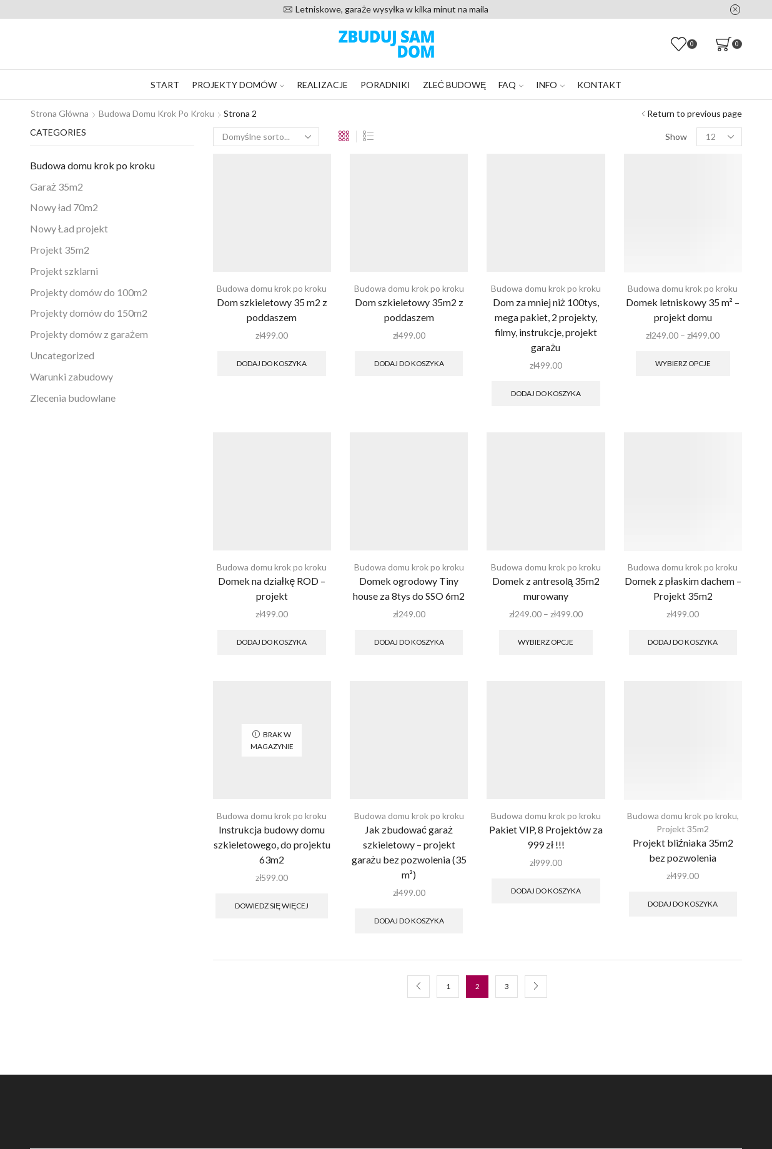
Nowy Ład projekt (69, 228)
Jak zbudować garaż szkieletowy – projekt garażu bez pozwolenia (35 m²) (409, 851)
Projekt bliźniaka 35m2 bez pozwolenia (683, 850)
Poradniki (385, 84)
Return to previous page (694, 113)
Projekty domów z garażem (89, 334)
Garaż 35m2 (56, 186)
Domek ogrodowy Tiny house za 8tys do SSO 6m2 (409, 588)
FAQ (510, 84)
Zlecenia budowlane (73, 398)
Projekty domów (238, 84)
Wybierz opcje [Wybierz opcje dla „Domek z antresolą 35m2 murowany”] (545, 642)
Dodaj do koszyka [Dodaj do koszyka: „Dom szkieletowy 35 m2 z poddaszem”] (272, 363)
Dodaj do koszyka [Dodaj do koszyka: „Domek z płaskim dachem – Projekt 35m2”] (683, 642)
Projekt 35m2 (682, 828)
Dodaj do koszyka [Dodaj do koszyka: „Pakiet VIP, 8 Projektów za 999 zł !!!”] (546, 890)
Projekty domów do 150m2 (88, 313)
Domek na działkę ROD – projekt (271, 588)
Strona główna (60, 113)
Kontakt (599, 84)
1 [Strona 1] (448, 986)
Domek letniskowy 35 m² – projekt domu (683, 309)
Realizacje (322, 84)
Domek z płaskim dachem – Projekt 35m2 (683, 588)
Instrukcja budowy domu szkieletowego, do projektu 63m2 (272, 844)
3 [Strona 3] (507, 986)
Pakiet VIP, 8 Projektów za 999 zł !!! (546, 836)
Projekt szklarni (64, 271)
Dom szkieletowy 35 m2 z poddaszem (272, 309)
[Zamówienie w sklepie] (266, 136)
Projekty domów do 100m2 (88, 292)
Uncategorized (62, 355)
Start (165, 84)
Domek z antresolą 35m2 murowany (546, 588)
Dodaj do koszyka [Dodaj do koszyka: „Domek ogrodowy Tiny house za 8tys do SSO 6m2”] (409, 642)
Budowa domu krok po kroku (156, 113)
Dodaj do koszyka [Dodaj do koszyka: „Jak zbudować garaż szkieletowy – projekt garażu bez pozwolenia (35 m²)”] (409, 920)
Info (550, 84)
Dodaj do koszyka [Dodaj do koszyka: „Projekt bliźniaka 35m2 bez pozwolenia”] (683, 903)
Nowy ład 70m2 (64, 207)
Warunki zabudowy (71, 376)
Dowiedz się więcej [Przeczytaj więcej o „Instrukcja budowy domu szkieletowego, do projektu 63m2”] (272, 905)
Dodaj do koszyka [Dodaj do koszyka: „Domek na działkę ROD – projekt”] (272, 642)
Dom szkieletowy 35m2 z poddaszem (409, 309)
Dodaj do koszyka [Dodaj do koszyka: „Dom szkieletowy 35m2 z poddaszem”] (409, 363)
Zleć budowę (454, 84)
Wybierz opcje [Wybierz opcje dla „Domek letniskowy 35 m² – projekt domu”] (683, 363)
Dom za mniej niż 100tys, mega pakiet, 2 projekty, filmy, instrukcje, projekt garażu (546, 324)
